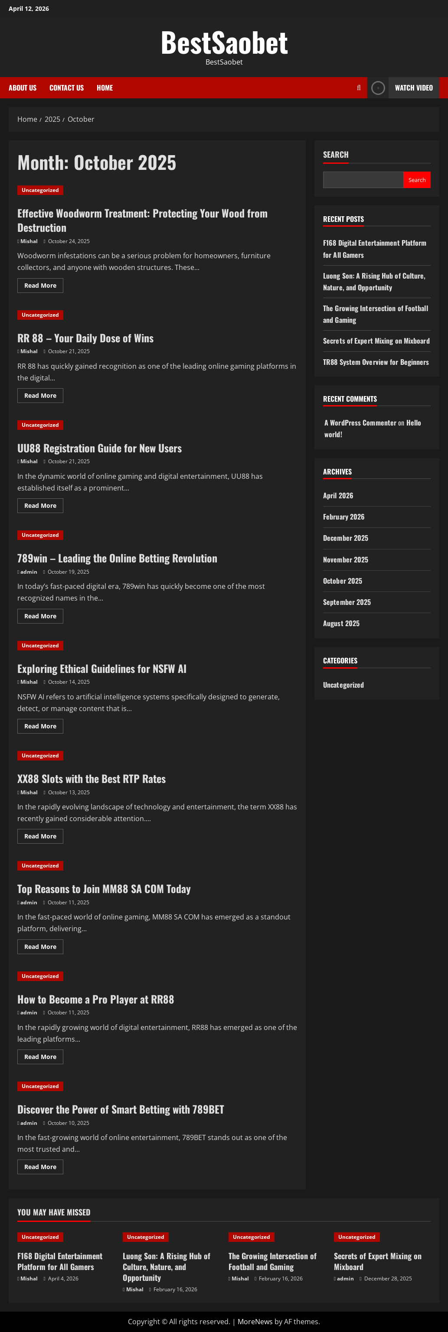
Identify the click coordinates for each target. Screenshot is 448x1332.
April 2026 (338, 495)
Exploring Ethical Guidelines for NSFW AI (101, 668)
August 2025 (341, 623)
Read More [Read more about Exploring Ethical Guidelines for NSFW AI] (43, 727)
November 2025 (345, 559)
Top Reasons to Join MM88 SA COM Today (104, 888)
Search (336, 154)
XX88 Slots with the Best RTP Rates (91, 778)
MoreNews (255, 1321)
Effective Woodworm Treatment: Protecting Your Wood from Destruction (142, 220)
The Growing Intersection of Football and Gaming (273, 1261)
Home (105, 87)
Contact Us (66, 87)
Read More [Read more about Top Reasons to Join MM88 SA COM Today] (43, 948)
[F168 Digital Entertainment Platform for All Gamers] (65, 1237)
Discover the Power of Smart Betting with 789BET (120, 1109)
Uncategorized (40, 190)
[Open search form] (359, 87)
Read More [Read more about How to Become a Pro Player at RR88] (43, 1058)
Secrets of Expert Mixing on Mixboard (376, 340)
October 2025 (342, 580)
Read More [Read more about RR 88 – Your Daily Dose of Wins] (43, 397)
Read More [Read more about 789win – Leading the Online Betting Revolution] (43, 617)
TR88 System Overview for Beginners (376, 362)
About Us (22, 87)
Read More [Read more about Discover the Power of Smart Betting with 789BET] (43, 1168)
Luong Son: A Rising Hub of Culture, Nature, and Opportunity (166, 1266)
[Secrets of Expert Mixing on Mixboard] (382, 1237)
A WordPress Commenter (360, 422)
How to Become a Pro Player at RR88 (95, 999)
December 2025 (345, 538)
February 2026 (344, 516)
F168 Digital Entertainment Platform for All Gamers (59, 1261)
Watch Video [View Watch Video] (400, 87)
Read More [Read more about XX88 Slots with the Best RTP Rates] (43, 838)
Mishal (29, 241)
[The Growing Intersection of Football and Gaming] (277, 1237)
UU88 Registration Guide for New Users (99, 447)
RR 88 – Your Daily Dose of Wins (85, 337)
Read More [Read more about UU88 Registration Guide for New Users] (43, 507)
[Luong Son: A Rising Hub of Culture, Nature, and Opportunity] (171, 1237)
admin (28, 571)
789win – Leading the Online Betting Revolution (117, 557)
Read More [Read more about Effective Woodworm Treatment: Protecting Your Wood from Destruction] (43, 287)
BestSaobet (224, 41)
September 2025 (347, 602)
